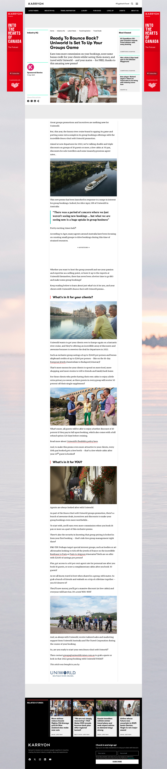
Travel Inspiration (67, 10)
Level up (110, 10)
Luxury (84, 10)
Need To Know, (78, 734)
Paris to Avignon (78, 554)
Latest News (33, 10)
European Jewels (58, 362)
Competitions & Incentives (127, 51)
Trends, (99, 734)
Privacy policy (131, 758)
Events (122, 10)
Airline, (53, 734)
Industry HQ (49, 10)
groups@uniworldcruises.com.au (79, 655)
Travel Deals (97, 31)
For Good (97, 10)
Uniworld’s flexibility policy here (82, 441)
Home (52, 31)
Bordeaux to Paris (58, 554)
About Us (135, 10)
